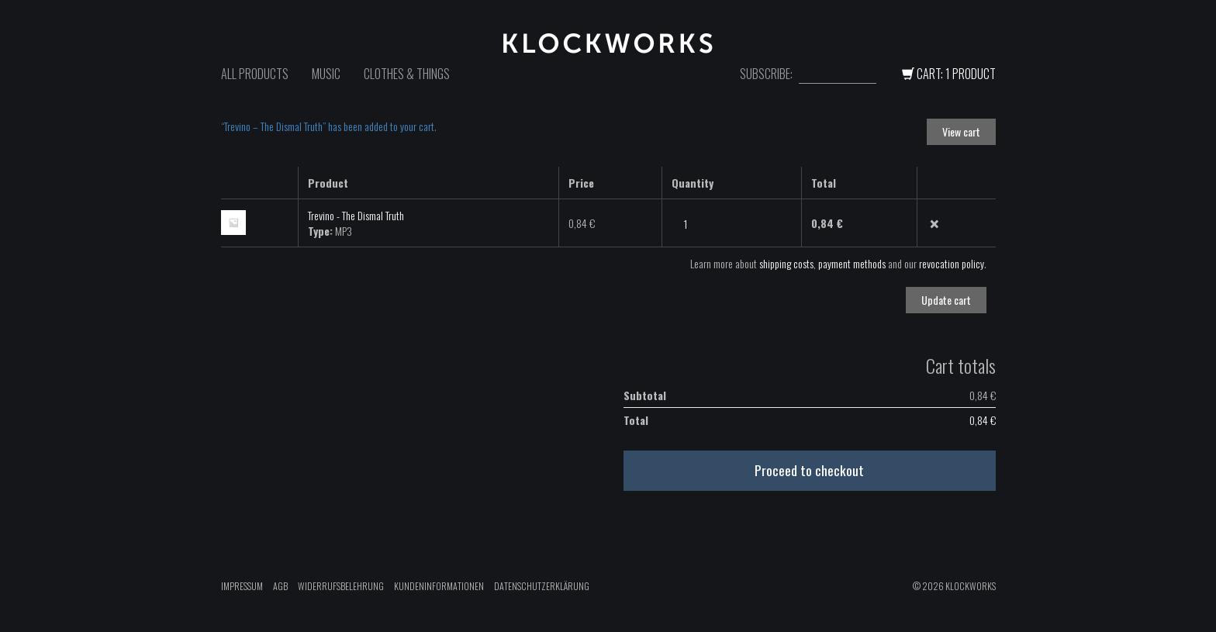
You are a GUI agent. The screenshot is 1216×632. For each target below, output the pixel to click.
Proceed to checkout (809, 470)
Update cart (946, 300)
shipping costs (786, 263)
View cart (961, 131)
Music (326, 73)
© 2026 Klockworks (954, 585)
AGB (280, 585)
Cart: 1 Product (949, 73)
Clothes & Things (407, 73)
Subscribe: (766, 74)
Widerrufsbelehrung (341, 585)
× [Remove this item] (934, 224)
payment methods (852, 263)
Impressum (242, 585)
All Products (254, 73)
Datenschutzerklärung (541, 585)
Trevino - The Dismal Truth (356, 215)
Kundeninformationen (439, 585)
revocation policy (951, 263)
